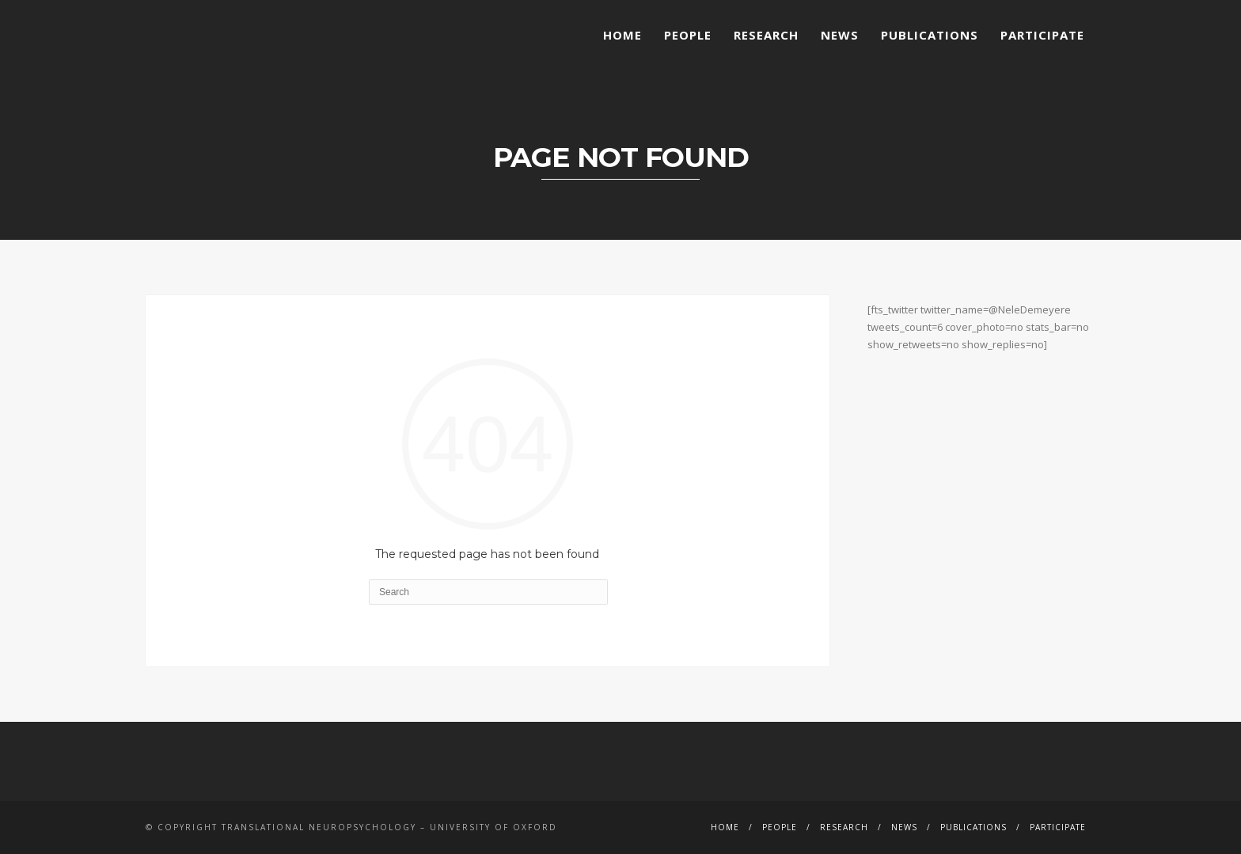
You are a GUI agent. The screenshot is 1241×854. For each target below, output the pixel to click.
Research (766, 35)
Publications (929, 35)
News (840, 35)
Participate (1042, 35)
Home (622, 35)
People (688, 35)
